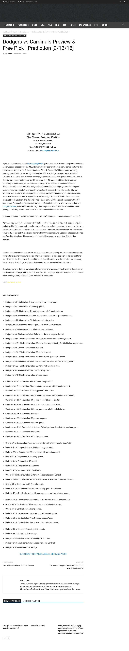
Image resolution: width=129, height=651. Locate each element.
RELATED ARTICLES (12, 601)
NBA (42, 25)
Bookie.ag (21, 2)
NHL (57, 25)
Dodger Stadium (9, 206)
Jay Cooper (8, 53)
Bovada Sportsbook (9, 2)
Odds (34, 25)
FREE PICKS (9, 25)
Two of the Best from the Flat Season (18, 566)
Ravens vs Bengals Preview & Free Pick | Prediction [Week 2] (66, 567)
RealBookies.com (31, 2)
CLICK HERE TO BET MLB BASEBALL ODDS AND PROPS (43, 554)
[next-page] (8, 638)
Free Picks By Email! (37, 626)
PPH (96, 25)
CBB (64, 25)
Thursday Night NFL (35, 163)
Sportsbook (85, 25)
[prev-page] (4, 638)
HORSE (73, 25)
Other (104, 25)
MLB (50, 25)
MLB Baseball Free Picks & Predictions (16, 32)
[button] (123, 25)
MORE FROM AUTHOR (31, 601)
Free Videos (23, 25)
